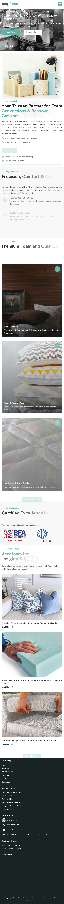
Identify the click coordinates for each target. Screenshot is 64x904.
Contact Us (6, 782)
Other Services (7, 809)
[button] (60, 4)
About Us (5, 768)
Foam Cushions (7, 799)
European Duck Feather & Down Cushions (18, 806)
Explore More (9, 34)
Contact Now (31, 34)
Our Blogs (5, 778)
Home (4, 765)
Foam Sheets (7, 795)
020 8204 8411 (13, 820)
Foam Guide (6, 775)
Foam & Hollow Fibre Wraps (12, 802)
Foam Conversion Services (12, 792)
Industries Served (8, 772)
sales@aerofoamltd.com (16, 830)
